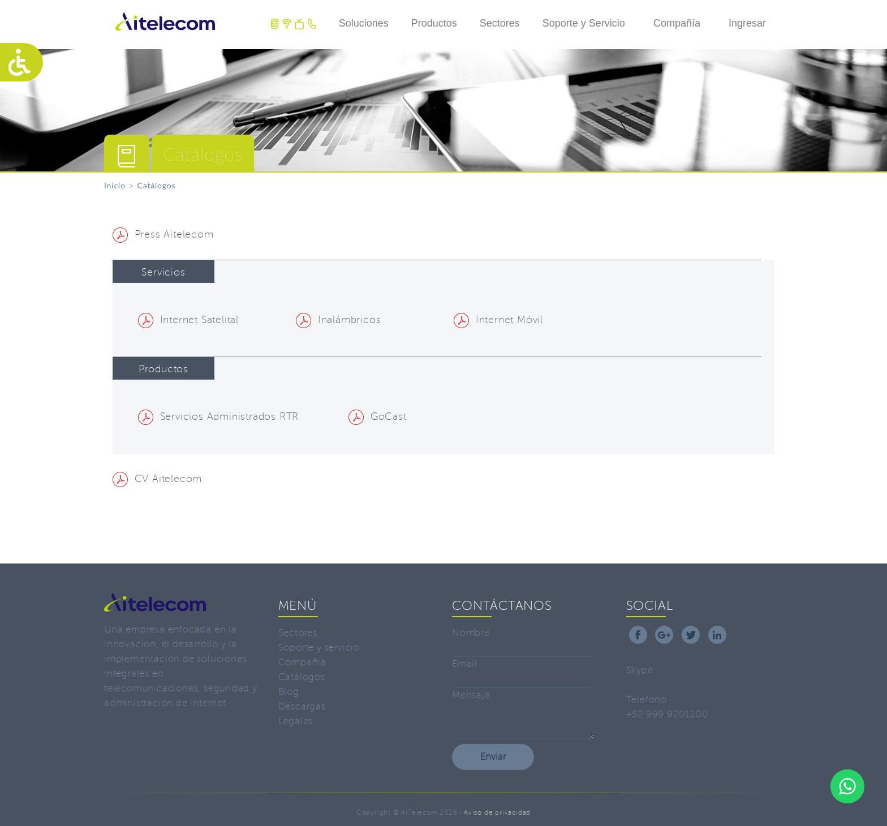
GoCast (377, 416)
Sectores (500, 23)
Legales (295, 721)
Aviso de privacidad (497, 812)
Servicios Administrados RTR (218, 416)
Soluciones (364, 23)
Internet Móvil (498, 319)
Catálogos (301, 677)
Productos (434, 23)
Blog (288, 691)
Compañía (676, 23)
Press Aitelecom (163, 234)
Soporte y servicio (319, 647)
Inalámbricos (338, 319)
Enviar (493, 756)
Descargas (302, 706)
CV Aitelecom (157, 478)
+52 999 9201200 (667, 714)
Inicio (115, 185)
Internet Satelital (188, 319)
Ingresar (747, 23)
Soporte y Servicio (583, 23)
